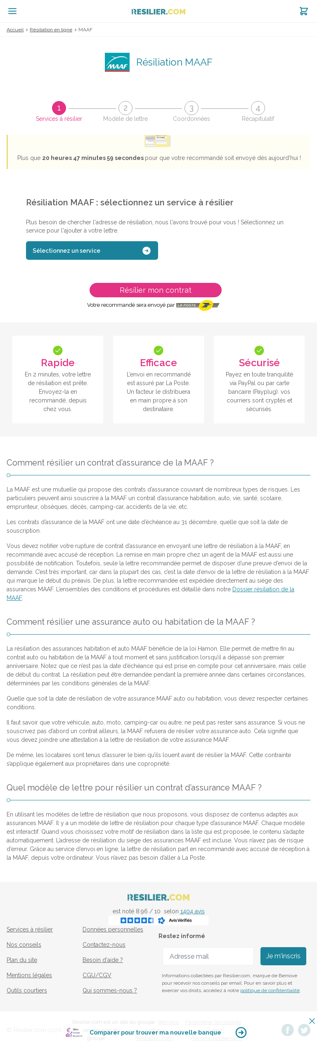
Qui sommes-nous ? (110, 990)
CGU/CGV (97, 975)
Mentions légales (29, 975)
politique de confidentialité (270, 990)
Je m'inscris (283, 956)
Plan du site (22, 960)
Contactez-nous (104, 944)
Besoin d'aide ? (103, 960)
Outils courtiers (27, 990)
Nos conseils (24, 944)
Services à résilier (30, 929)
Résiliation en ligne (51, 30)
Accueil (15, 30)
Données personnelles (113, 929)
